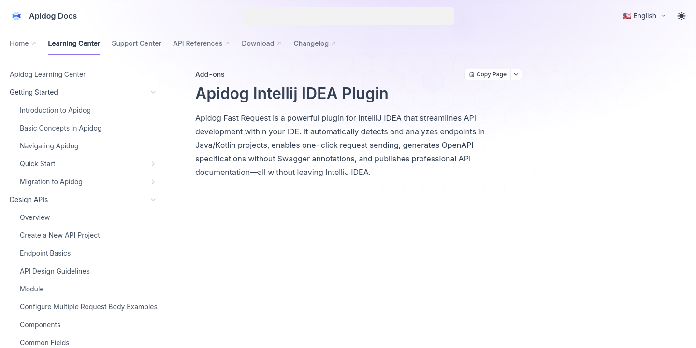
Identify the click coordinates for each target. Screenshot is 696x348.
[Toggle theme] (681, 16)
